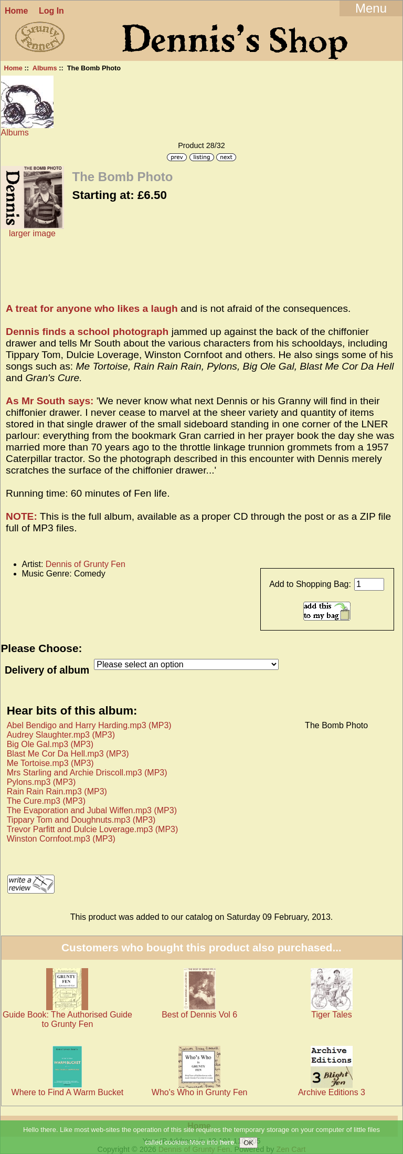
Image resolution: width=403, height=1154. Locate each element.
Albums (45, 68)
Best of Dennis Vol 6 (199, 1014)
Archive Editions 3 (331, 1092)
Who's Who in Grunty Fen (200, 1092)
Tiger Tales (331, 1014)
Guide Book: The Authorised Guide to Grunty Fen (67, 1019)
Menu (371, 8)
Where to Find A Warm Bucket (68, 1092)
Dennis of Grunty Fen (85, 564)
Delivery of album (47, 670)
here (227, 1143)
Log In (51, 10)
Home (16, 10)
